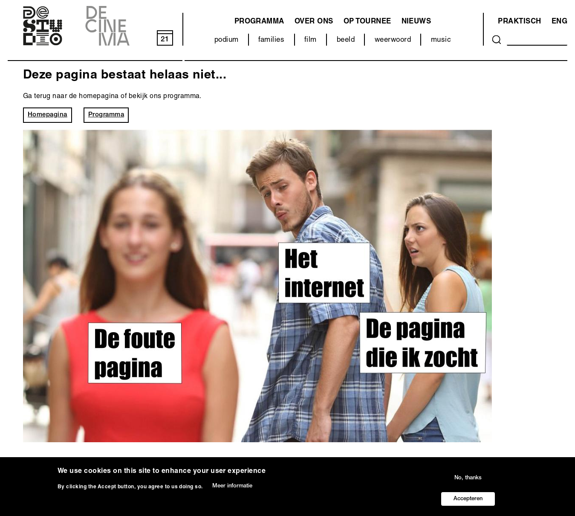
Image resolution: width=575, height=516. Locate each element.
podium (226, 40)
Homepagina (47, 115)
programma (259, 22)
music (441, 40)
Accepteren (468, 503)
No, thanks (468, 482)
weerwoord (393, 40)
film (310, 40)
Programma (106, 115)
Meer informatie (232, 491)
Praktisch (519, 22)
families (271, 40)
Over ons (314, 22)
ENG (559, 22)
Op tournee (367, 22)
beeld (346, 40)
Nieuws (416, 22)
